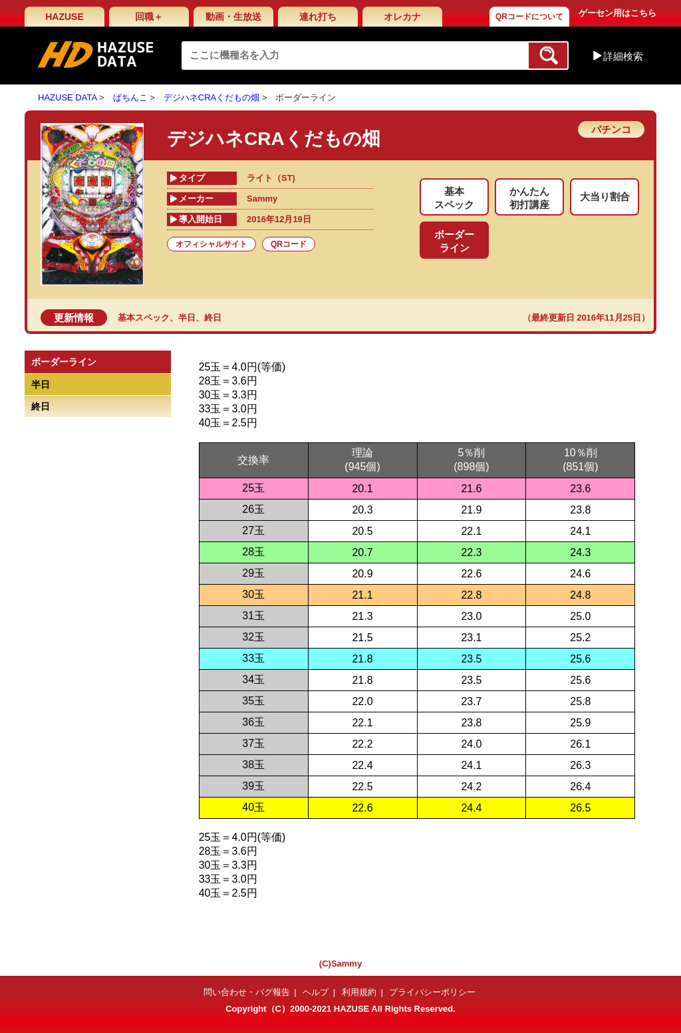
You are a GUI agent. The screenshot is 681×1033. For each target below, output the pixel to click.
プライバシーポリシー (432, 992)
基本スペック (144, 318)
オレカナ (402, 16)
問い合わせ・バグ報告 (247, 992)
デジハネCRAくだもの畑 (211, 97)
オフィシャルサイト (211, 244)
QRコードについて (529, 16)
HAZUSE (64, 16)
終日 (212, 318)
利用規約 (359, 992)
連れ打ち (318, 16)
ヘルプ (316, 992)
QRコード (289, 244)
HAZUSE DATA (67, 97)
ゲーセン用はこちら (617, 13)
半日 (187, 318)
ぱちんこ (130, 97)
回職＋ (149, 16)
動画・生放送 (233, 16)
